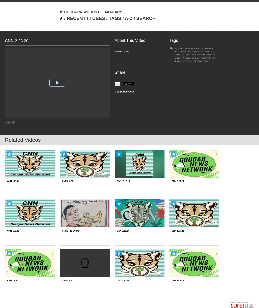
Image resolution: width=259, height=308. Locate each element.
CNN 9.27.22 (13, 181)
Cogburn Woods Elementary (201, 48)
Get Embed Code (125, 91)
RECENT (76, 18)
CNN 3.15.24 (123, 231)
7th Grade (185, 58)
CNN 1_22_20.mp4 (71, 231)
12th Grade (197, 61)
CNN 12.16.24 (178, 280)
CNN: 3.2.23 (13, 231)
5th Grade (206, 54)
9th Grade (206, 58)
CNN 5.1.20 (67, 280)
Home (176, 51)
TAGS (115, 18)
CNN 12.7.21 (178, 231)
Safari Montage (181, 48)
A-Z (128, 18)
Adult (206, 61)
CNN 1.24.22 (123, 280)
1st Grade (205, 51)
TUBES (97, 18)
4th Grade (196, 54)
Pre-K (183, 51)
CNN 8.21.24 (178, 181)
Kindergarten (193, 51)
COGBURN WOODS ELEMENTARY (90, 12)
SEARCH (146, 18)
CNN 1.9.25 (12, 280)
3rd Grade (185, 54)
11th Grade (186, 61)
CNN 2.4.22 (67, 181)
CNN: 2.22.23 (123, 181)
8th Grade (196, 58)
